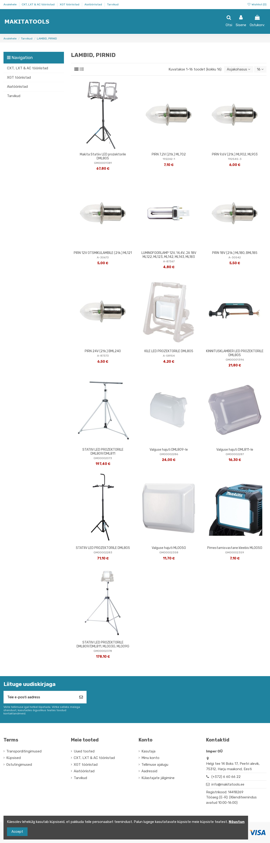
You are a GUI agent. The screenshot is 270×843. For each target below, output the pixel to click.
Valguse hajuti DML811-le (234, 450)
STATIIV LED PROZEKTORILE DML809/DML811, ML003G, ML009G (103, 644)
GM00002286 (169, 454)
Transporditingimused (24, 751)
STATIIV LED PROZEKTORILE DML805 (103, 548)
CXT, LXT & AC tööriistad (38, 4)
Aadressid (149, 771)
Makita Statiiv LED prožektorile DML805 (103, 156)
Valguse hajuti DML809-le (169, 450)
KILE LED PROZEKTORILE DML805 (168, 351)
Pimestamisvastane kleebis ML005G (234, 548)
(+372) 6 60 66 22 (226, 777)
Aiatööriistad (93, 4)
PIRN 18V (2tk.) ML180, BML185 (234, 253)
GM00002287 (235, 454)
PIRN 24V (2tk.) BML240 (103, 351)
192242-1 (169, 159)
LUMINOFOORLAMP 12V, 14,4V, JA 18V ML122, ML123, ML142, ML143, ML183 (168, 255)
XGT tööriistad (70, 4)
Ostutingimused (19, 764)
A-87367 (169, 261)
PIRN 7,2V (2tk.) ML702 (169, 154)
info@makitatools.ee (227, 784)
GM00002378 (103, 651)
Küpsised (13, 758)
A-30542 (234, 257)
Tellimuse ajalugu (154, 764)
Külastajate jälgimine (158, 778)
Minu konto (150, 758)
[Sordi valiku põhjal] (238, 69)
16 (260, 69)
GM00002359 (234, 552)
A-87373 (103, 355)
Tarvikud (113, 4)
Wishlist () (256, 4)
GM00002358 (168, 552)
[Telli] (81, 697)
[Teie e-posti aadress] (40, 697)
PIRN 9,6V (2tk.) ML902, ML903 (235, 154)
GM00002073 (103, 458)
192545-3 (235, 159)
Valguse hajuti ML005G (169, 548)
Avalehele (10, 4)
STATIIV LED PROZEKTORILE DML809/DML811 (102, 452)
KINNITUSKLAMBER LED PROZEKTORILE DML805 (234, 353)
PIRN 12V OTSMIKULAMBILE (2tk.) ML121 (103, 253)
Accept (17, 831)
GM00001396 (235, 359)
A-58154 (169, 355)
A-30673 (103, 257)
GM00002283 (103, 552)
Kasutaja (148, 751)
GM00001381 (103, 163)
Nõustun (237, 822)
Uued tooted (84, 751)
